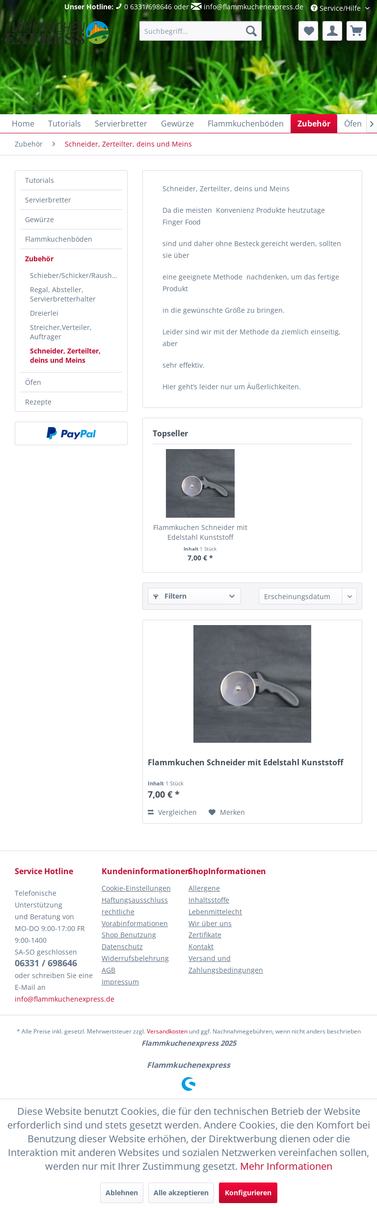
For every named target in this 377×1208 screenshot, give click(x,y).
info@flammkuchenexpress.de (253, 6)
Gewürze (39, 219)
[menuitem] (200, 31)
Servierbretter (48, 199)
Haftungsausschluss (135, 900)
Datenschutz (122, 946)
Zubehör (39, 258)
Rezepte (38, 401)
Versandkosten (167, 1031)
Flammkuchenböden (58, 239)
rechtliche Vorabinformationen (135, 917)
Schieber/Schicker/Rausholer (76, 275)
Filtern (170, 596)
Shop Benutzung (129, 934)
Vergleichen (172, 812)
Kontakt (201, 946)
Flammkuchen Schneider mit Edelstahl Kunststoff (200, 532)
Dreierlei (44, 313)
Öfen (33, 382)
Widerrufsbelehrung (135, 958)
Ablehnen (122, 1192)
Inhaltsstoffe (208, 900)
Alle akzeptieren (181, 1192)
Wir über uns (210, 923)
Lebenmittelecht (215, 911)
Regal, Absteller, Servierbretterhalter (63, 294)
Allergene (204, 888)
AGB (108, 970)
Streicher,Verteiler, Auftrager (61, 332)
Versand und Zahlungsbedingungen (225, 964)
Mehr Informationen (286, 1166)
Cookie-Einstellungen (136, 888)
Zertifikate (204, 934)
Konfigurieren (248, 1192)
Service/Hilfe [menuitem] (337, 8)
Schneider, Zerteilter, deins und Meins (65, 355)
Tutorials (39, 180)
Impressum (120, 981)
